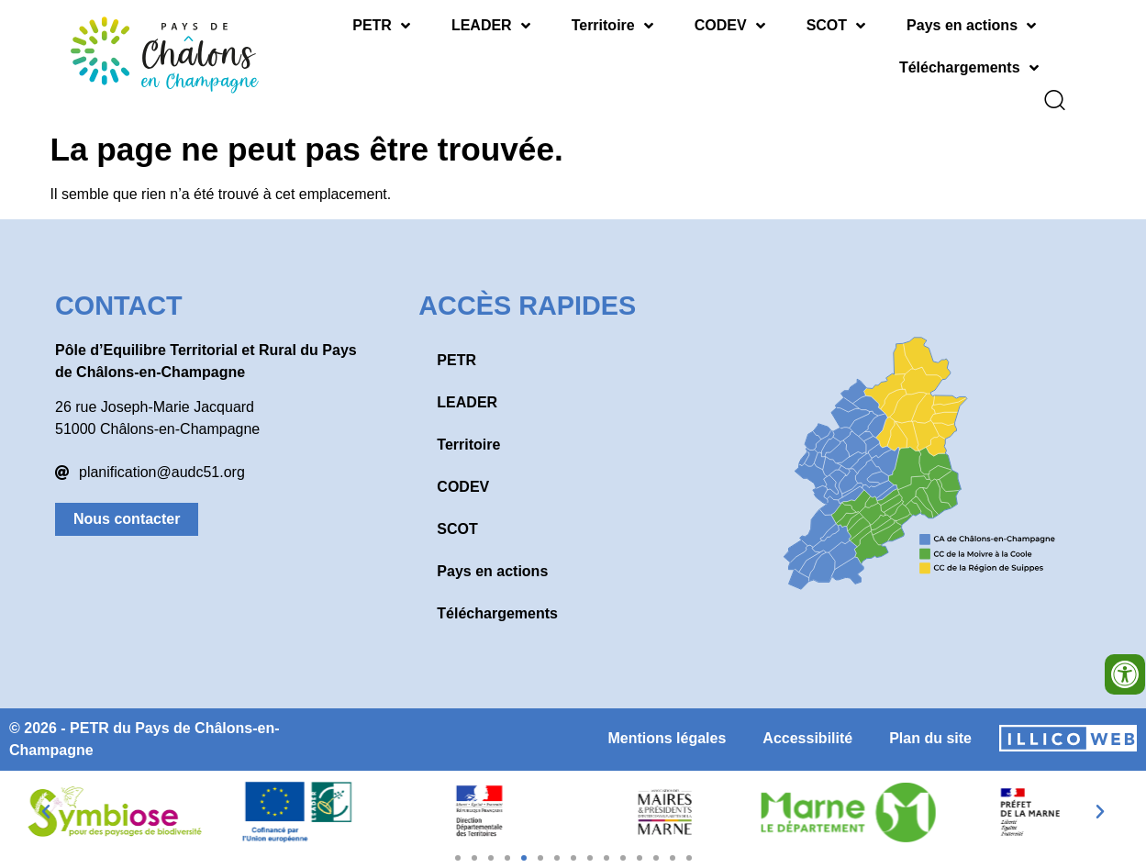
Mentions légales (666, 725)
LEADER (490, 25)
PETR (381, 25)
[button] (46, 799)
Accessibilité (807, 725)
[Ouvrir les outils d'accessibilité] (1125, 674)
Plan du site (930, 725)
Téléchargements (969, 67)
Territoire (612, 25)
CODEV (730, 25)
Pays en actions (971, 25)
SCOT (836, 25)
